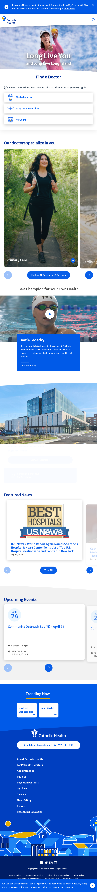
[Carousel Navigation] (48, 572)
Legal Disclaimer (15, 875)
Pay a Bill (22, 776)
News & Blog (24, 800)
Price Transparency (52, 879)
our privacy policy (31, 887)
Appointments (25, 770)
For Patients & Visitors (30, 765)
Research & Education (29, 811)
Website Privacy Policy (34, 875)
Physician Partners (28, 782)
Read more (69, 8)
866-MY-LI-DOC (62, 745)
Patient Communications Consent (28, 879)
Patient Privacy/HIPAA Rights (58, 875)
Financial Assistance (70, 879)
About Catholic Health (30, 759)
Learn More (27, 365)
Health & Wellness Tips (26, 710)
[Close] (93, 5)
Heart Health (47, 708)
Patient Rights (78, 875)
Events (21, 806)
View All (48, 572)
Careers (21, 794)
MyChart (22, 788)
